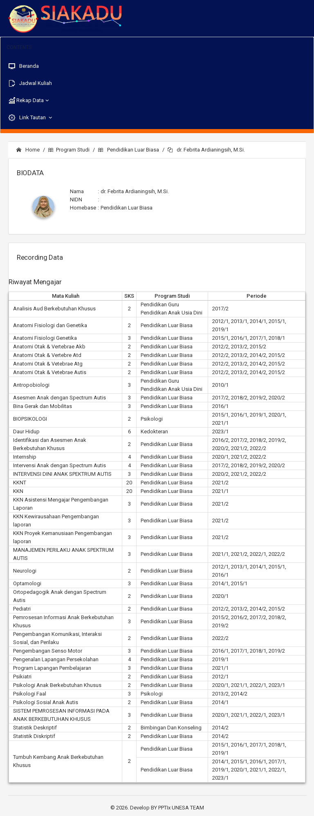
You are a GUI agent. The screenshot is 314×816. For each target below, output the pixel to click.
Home (28, 150)
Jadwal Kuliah (30, 83)
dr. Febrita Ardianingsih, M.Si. (206, 150)
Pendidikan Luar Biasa (128, 150)
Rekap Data (29, 100)
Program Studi (69, 150)
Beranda (24, 66)
